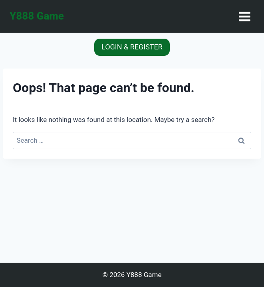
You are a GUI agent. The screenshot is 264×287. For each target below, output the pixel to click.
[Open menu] (244, 16)
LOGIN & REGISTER (132, 47)
